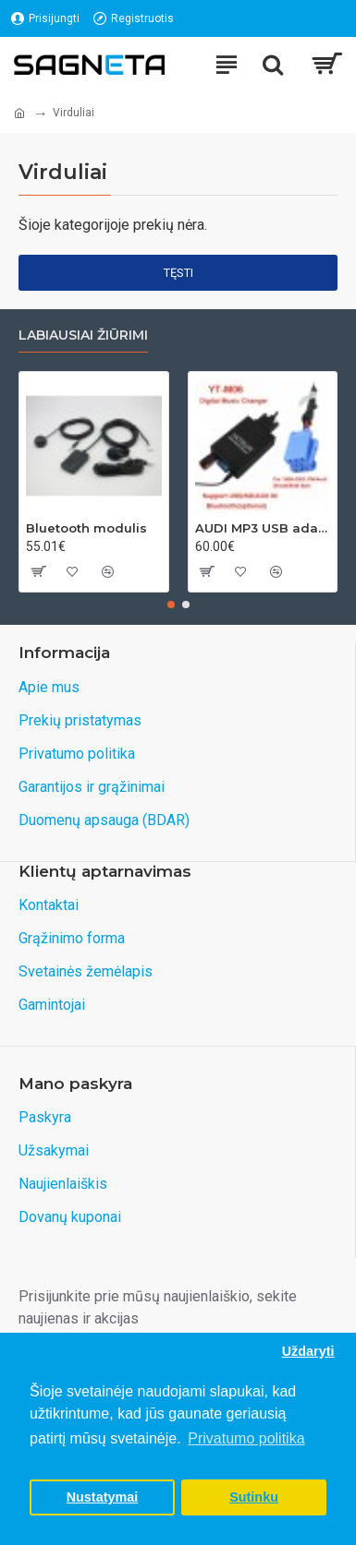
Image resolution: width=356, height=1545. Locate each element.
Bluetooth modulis (86, 528)
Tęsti (178, 273)
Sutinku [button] (253, 1497)
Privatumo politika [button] (246, 1438)
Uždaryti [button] (308, 1351)
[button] (171, 604)
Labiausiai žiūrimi (83, 335)
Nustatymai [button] (103, 1497)
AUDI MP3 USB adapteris (263, 528)
